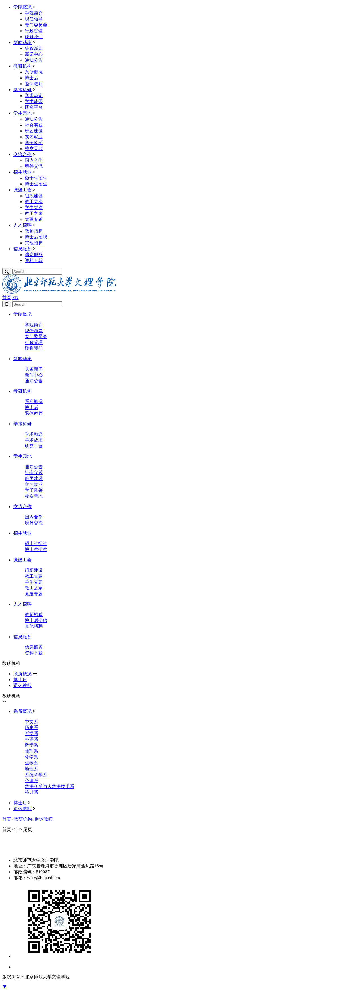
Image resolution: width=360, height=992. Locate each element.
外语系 (31, 739)
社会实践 (34, 125)
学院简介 (34, 13)
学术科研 (23, 89)
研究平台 (34, 107)
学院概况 (23, 7)
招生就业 (23, 172)
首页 (6, 297)
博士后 (31, 77)
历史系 (31, 727)
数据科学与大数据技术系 (49, 786)
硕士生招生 (36, 178)
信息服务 (23, 248)
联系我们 (34, 36)
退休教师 (34, 83)
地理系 (31, 768)
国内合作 (34, 160)
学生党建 (34, 207)
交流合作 (23, 154)
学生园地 (23, 113)
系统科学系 (36, 774)
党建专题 (34, 219)
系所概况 (34, 72)
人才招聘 (23, 225)
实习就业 (34, 136)
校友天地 (34, 148)
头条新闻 (34, 48)
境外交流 (34, 166)
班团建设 (34, 130)
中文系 (31, 721)
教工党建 (34, 201)
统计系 (31, 792)
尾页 (27, 829)
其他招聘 (34, 242)
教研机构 (23, 66)
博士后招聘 (36, 237)
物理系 (31, 751)
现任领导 (34, 19)
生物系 (31, 763)
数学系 (31, 745)
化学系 (31, 757)
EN (15, 297)
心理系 (31, 780)
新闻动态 (23, 42)
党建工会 (23, 189)
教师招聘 (34, 231)
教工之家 (34, 213)
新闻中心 (34, 54)
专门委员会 (36, 24)
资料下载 (34, 260)
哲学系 (31, 733)
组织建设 (34, 195)
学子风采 (34, 142)
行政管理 (34, 30)
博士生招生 (36, 184)
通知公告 (34, 60)
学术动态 (34, 95)
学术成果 (34, 101)
